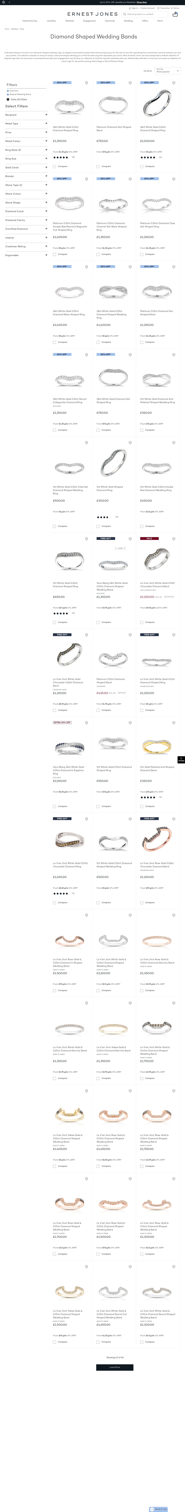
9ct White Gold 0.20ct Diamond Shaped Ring (65, 585)
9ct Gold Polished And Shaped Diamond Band (157, 769)
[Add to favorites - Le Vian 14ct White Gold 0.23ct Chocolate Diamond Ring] (86, 819)
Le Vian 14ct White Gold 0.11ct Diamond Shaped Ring (157, 681)
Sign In (135, 8)
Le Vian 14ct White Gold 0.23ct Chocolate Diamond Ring (70, 865)
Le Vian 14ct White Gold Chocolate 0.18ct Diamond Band (68, 682)
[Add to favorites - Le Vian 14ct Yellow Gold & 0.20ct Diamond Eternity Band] (130, 1003)
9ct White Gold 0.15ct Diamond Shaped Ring (114, 769)
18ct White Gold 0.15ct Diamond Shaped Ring (66, 129)
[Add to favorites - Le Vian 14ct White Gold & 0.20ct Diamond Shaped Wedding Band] (130, 915)
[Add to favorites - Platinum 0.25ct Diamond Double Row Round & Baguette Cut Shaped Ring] (86, 179)
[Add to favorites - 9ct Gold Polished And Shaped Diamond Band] (174, 722)
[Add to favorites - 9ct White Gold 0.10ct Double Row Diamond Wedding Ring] (174, 442)
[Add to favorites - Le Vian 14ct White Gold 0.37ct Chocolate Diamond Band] (174, 539)
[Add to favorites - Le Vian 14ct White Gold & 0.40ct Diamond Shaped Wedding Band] (174, 1003)
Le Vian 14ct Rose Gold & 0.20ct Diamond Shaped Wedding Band (111, 1138)
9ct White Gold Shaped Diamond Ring (110, 489)
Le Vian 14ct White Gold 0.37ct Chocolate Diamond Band (157, 585)
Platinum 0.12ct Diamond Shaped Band (111, 681)
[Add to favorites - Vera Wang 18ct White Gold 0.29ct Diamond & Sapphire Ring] (86, 722)
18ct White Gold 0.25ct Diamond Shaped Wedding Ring (111, 314)
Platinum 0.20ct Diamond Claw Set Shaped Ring (157, 225)
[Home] (92, 14)
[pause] (3, 2)
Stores (176, 8)
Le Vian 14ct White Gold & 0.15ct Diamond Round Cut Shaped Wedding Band (112, 1314)
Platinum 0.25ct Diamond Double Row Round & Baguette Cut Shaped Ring (70, 226)
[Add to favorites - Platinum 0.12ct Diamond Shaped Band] (130, 635)
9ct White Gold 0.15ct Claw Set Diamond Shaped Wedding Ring (70, 490)
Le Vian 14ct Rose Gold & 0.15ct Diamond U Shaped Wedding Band (67, 962)
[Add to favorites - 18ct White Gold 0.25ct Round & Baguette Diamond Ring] (86, 354)
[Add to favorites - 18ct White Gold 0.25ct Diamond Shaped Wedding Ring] (130, 267)
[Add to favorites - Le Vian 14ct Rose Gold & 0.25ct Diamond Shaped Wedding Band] (174, 1091)
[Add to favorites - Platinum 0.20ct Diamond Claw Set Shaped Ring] (174, 179)
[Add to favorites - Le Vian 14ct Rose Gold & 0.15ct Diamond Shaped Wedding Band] (130, 1178)
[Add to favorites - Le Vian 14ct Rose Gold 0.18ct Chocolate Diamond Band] (174, 819)
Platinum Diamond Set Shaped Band (114, 129)
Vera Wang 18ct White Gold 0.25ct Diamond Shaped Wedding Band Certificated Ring (112, 587)
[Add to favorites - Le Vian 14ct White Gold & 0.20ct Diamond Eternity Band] (86, 1003)
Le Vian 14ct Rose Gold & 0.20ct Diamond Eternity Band (157, 961)
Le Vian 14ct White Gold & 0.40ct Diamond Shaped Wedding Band (155, 1050)
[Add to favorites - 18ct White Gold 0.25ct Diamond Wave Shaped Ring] (86, 267)
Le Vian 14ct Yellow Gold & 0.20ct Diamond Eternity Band (113, 1049)
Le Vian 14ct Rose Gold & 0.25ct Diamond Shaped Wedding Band (154, 1138)
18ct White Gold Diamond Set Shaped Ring (113, 401)
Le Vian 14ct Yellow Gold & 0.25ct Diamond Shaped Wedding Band (67, 1314)
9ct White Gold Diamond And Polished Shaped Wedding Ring (157, 401)
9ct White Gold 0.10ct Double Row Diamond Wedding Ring (156, 489)
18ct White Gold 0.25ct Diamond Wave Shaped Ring (69, 313)
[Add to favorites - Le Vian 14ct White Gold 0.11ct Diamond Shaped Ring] (174, 635)
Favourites (165, 8)
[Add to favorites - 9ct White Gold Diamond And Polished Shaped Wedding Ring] (174, 354)
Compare (62, 166)
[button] (9, 2)
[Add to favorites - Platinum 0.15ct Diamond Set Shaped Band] (174, 267)
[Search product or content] (145, 14)
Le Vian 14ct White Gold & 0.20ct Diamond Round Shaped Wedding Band (157, 1314)
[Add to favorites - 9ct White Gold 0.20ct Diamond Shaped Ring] (86, 539)
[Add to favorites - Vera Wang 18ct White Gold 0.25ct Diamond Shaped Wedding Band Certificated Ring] (130, 539)
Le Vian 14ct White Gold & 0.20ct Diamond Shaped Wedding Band (111, 962)
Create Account (148, 8)
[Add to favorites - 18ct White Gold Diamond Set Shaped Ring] (130, 354)
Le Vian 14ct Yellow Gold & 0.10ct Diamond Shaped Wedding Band (67, 1138)
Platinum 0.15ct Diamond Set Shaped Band (156, 313)
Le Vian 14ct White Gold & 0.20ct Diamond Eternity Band (70, 1049)
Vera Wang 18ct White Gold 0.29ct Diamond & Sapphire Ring (68, 770)
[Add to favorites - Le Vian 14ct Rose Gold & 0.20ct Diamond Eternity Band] (174, 915)
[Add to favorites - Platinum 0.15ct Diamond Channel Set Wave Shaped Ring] (130, 179)
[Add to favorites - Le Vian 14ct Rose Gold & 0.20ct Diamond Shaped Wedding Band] (130, 1091)
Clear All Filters (17, 99)
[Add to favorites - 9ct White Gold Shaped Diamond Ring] (130, 442)
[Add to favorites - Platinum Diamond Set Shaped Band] (130, 83)
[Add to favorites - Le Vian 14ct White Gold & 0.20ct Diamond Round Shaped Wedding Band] (174, 1266)
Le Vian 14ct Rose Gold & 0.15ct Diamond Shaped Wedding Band (111, 1226)
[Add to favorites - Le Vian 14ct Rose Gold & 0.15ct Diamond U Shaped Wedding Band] (86, 915)
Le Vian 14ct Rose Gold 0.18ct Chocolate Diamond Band (157, 865)
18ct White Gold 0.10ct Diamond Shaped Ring (153, 129)
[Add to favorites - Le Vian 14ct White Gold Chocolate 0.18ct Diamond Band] (86, 635)
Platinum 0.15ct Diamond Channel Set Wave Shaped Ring (112, 226)
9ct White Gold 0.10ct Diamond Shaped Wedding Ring (114, 865)
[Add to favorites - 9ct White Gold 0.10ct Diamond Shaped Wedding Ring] (130, 819)
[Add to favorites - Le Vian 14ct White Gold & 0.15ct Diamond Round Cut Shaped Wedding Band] (130, 1266)
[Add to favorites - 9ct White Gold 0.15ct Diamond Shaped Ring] (130, 722)
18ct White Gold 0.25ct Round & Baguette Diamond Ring (69, 401)
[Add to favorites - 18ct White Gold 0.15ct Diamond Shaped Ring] (86, 83)
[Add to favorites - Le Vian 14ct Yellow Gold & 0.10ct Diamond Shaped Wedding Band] (86, 1091)
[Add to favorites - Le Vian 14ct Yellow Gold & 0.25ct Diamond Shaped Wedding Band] (86, 1266)
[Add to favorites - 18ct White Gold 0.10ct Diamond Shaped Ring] (174, 83)
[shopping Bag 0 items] (175, 14)
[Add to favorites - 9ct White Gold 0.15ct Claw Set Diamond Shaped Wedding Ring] (86, 442)
